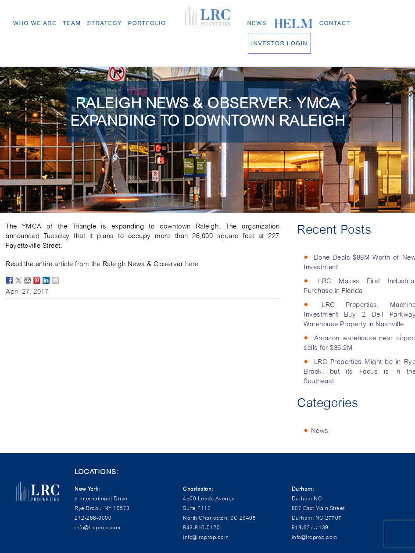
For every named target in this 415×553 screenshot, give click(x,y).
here (192, 264)
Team (72, 23)
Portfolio (147, 23)
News (257, 23)
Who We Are (35, 23)
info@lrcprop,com (314, 537)
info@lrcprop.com (206, 537)
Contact (335, 23)
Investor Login (279, 43)
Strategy (104, 23)
